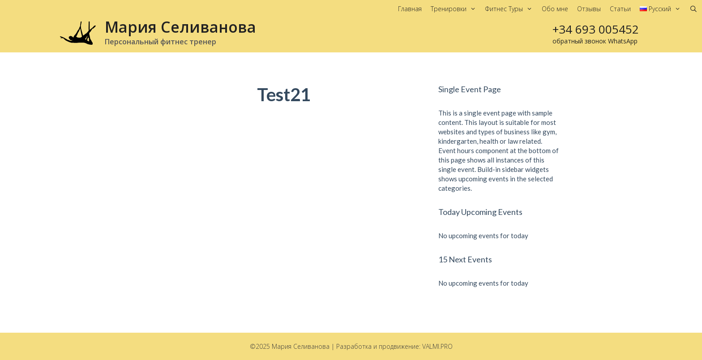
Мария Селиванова (180, 27)
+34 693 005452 (595, 29)
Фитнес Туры (511, 9)
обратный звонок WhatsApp (595, 41)
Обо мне (555, 8)
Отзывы (589, 8)
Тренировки (455, 9)
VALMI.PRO (437, 346)
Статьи (620, 8)
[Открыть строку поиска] (693, 9)
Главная (410, 8)
